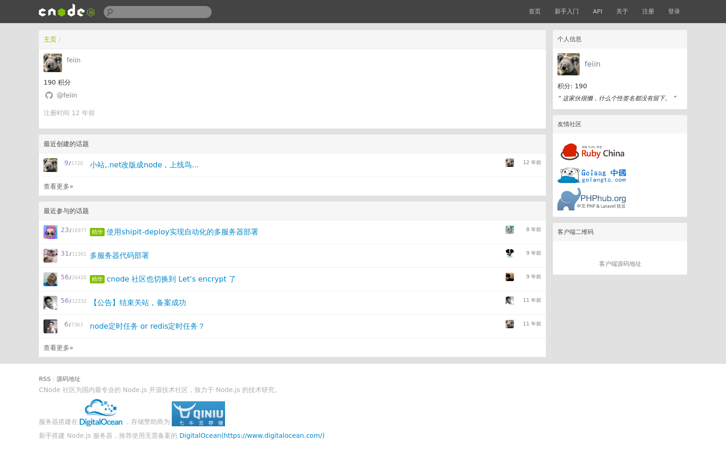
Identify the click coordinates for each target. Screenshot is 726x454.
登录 (674, 11)
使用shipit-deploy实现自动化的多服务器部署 (182, 231)
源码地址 (68, 378)
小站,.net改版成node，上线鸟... (144, 164)
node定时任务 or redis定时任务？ (147, 326)
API (597, 11)
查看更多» (59, 186)
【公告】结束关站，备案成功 (138, 302)
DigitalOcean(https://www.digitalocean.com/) (252, 435)
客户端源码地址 (620, 263)
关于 (622, 11)
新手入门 (567, 11)
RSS (45, 378)
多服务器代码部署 (119, 255)
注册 (648, 11)
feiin (593, 64)
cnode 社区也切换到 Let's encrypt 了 (171, 279)
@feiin (66, 95)
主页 (50, 39)
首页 (535, 11)
